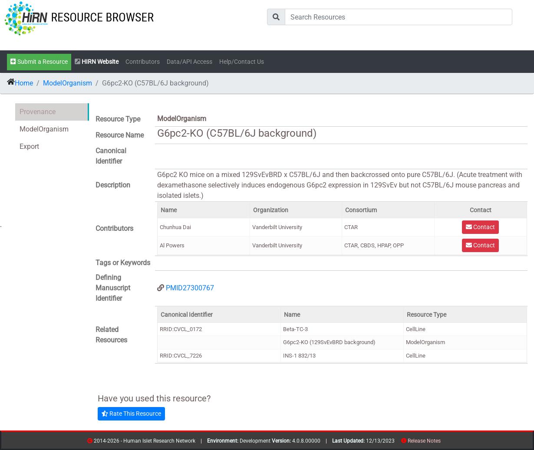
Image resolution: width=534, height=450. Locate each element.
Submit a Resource (39, 62)
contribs (446, 442)
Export (29, 146)
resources (443, 442)
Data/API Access (189, 62)
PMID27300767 (190, 288)
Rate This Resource (131, 413)
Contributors (142, 62)
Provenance (38, 112)
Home (24, 83)
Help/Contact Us (241, 62)
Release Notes (424, 441)
